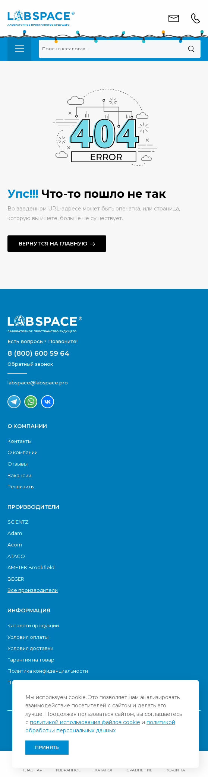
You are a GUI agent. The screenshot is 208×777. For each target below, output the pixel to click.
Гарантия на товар (30, 660)
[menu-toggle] (19, 49)
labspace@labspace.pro (37, 383)
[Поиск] (191, 49)
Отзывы (17, 464)
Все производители (32, 590)
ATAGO (16, 556)
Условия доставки (30, 648)
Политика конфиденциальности (47, 671)
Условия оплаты (27, 637)
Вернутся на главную (53, 243)
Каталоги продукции (33, 625)
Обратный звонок (30, 364)
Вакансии (19, 475)
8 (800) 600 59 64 (38, 353)
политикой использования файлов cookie (85, 722)
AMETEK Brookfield (30, 567)
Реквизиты (21, 486)
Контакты (19, 441)
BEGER (15, 579)
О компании (22, 452)
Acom (14, 545)
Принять (47, 747)
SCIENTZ (17, 522)
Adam (14, 533)
